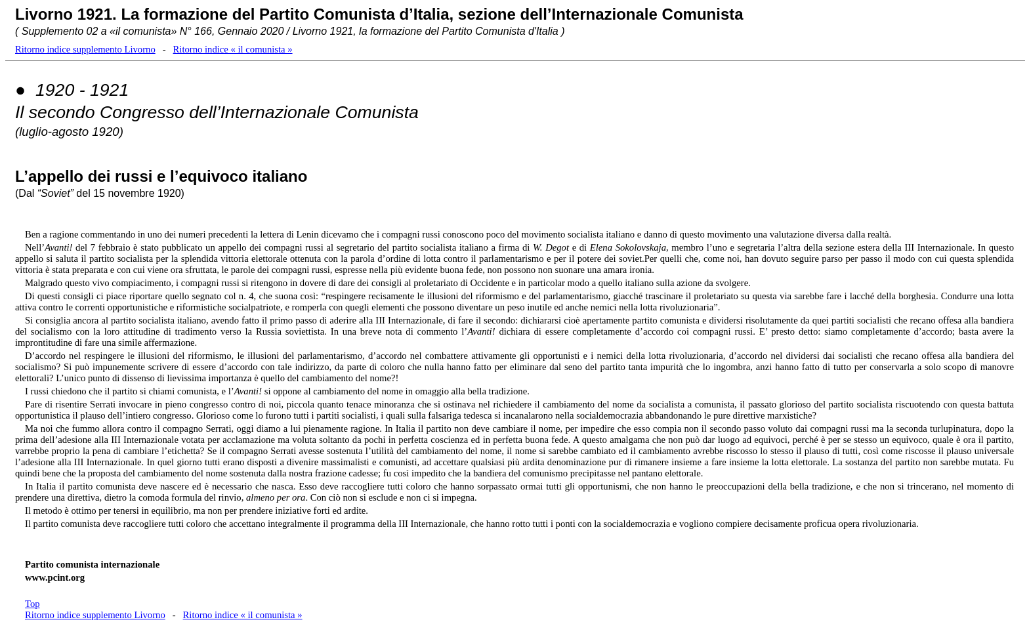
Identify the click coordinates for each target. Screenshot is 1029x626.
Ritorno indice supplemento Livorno (85, 49)
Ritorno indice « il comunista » (233, 49)
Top (32, 603)
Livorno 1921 (63, 14)
